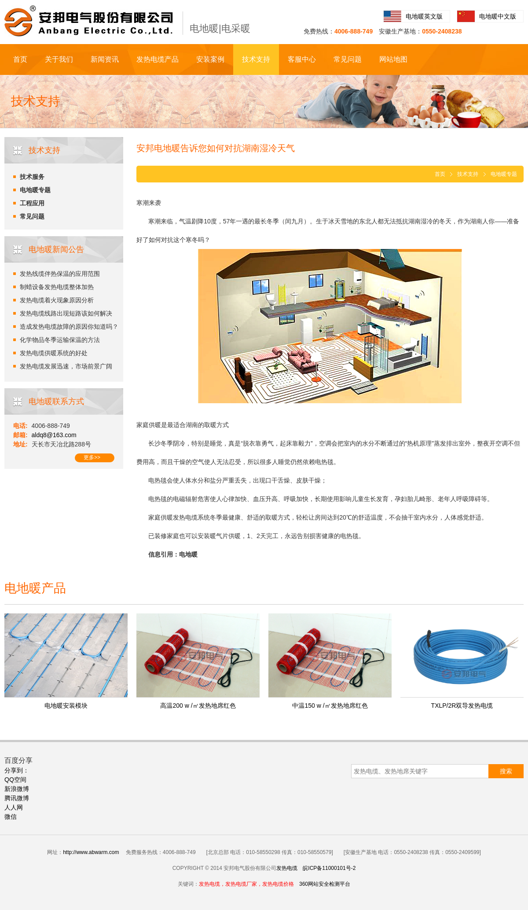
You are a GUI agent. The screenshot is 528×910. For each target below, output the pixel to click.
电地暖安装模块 (66, 705)
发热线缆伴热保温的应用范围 (60, 273)
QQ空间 (15, 779)
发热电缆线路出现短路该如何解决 (66, 313)
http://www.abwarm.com (91, 852)
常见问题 (348, 59)
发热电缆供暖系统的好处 (54, 353)
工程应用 (32, 203)
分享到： (16, 770)
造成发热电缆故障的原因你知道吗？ (69, 326)
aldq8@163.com (54, 434)
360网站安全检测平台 (324, 884)
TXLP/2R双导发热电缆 (462, 705)
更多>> (92, 457)
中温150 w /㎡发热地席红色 (329, 705)
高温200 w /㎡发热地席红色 (197, 705)
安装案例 (210, 59)
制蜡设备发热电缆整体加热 (57, 286)
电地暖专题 (35, 189)
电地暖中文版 (497, 16)
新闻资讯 (105, 59)
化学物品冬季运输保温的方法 (60, 339)
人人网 (13, 807)
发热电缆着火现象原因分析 (57, 300)
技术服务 (32, 176)
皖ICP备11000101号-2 (329, 868)
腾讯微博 (16, 798)
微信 (10, 816)
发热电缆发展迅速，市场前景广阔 (66, 366)
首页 (20, 59)
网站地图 (393, 59)
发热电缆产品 (157, 59)
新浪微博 (16, 788)
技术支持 (256, 59)
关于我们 (59, 59)
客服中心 (302, 59)
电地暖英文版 (424, 16)
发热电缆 (286, 868)
